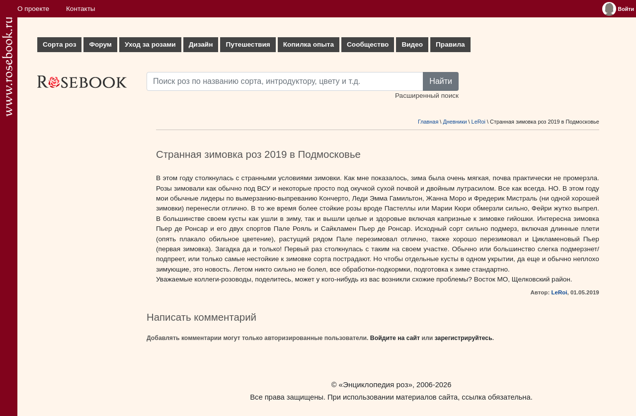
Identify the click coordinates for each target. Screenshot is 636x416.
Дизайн (201, 44)
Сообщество (368, 44)
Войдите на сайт (395, 338)
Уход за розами (150, 44)
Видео (412, 44)
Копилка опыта (308, 44)
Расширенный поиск (427, 95)
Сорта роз (59, 44)
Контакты (80, 8)
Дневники (455, 122)
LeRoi (478, 122)
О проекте (33, 8)
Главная (428, 122)
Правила (450, 44)
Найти (440, 81)
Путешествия (248, 44)
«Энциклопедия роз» (375, 384)
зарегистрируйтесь (463, 338)
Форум (100, 44)
